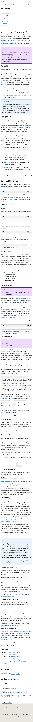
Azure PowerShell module (18, 367)
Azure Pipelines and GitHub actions (12, 40)
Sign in (30, 1)
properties (3, 186)
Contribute (25, 714)
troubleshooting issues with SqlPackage (21, 660)
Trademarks (5, 718)
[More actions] (31, 5)
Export (2, 80)
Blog (19, 714)
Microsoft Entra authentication (11, 272)
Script (14, 144)
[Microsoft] (16, 2)
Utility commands (5, 23)
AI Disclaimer (5, 714)
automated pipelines (19, 213)
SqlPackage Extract (16, 652)
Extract (2, 84)
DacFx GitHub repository (13, 625)
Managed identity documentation (9, 317)
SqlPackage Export (16, 656)
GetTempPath (10, 452)
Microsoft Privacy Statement (16, 594)
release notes (8, 45)
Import (8, 80)
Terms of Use (24, 716)
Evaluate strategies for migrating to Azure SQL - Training (13, 686)
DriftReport (6, 167)
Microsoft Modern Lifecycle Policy (9, 613)
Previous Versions (13, 714)
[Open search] (27, 2)
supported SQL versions (22, 631)
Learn (2, 4)
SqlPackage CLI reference (14, 199)
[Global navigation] (1, 2)
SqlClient (28, 254)
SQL (6, 4)
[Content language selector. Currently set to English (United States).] (9, 708)
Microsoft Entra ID (6, 292)
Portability (4, 18)
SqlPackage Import (16, 658)
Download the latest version (8, 43)
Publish (8, 84)
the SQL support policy (6, 639)
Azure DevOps (24, 331)
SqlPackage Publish (16, 654)
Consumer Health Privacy (13, 716)
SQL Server (10, 4)
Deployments (5, 20)
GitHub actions (4, 333)
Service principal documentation (8, 361)
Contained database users (7, 481)
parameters (28, 184)
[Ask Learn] (28, 5)
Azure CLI (29, 367)
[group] (16, 194)
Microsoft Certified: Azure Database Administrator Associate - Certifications (14, 693)
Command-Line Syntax (7, 21)
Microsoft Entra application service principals (11, 349)
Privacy (4, 716)
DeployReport (20, 144)
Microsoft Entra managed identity (22, 298)
